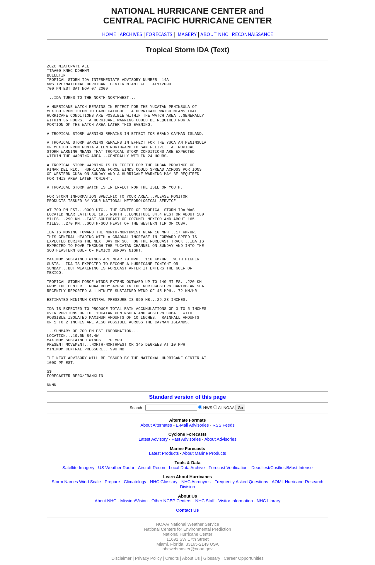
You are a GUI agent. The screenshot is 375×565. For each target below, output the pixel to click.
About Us (191, 558)
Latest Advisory (153, 439)
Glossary (211, 558)
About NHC (105, 500)
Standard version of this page (187, 397)
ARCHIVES (131, 34)
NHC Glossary (164, 481)
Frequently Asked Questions (241, 481)
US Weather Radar (116, 467)
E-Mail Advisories (192, 425)
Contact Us (187, 510)
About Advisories (220, 439)
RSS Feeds (224, 425)
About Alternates (156, 425)
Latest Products (164, 453)
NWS (207, 407)
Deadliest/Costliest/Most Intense (282, 467)
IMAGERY (186, 34)
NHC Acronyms (196, 481)
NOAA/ (162, 524)
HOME (109, 34)
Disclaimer (121, 558)
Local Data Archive (187, 467)
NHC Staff (204, 500)
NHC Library (268, 500)
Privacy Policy (148, 558)
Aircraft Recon (151, 467)
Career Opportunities (244, 558)
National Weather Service (195, 524)
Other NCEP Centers (171, 500)
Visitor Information (235, 500)
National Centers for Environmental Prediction (187, 529)
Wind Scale (90, 481)
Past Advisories (186, 439)
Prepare (112, 481)
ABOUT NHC (214, 34)
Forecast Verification (228, 467)
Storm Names (65, 481)
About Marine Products (204, 453)
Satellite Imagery (78, 467)
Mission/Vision (133, 500)
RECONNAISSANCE (252, 34)
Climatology (135, 481)
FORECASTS (159, 34)
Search (137, 407)
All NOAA (226, 407)
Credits (172, 558)
